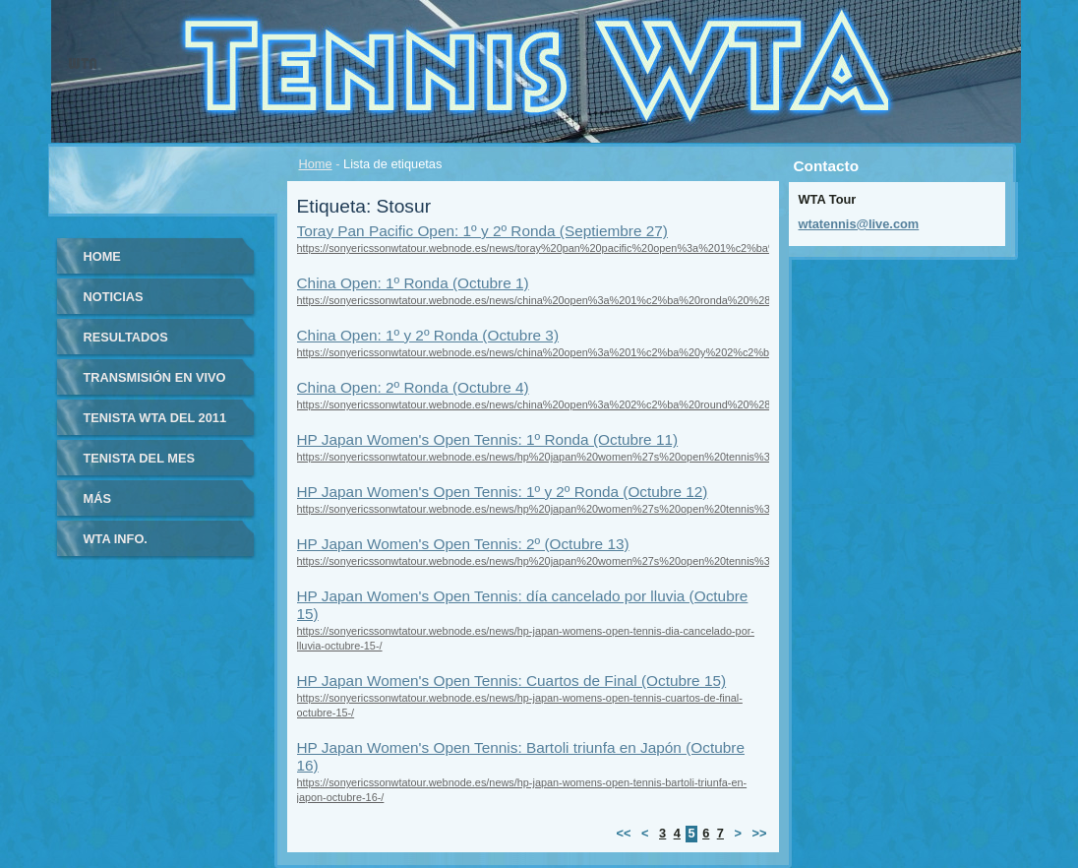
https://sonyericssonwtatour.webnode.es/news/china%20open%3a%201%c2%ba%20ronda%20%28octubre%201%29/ (578, 300)
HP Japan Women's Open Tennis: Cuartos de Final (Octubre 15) (512, 680)
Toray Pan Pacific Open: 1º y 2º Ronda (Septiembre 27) (482, 230)
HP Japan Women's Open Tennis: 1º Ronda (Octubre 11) (488, 439)
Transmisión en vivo (155, 377)
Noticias (114, 296)
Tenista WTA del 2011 (155, 417)
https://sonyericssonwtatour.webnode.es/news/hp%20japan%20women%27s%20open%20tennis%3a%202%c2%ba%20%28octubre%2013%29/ (639, 561)
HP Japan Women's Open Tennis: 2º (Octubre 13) (463, 543)
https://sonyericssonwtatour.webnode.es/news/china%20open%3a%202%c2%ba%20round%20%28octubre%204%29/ (578, 404)
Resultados (126, 337)
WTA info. (116, 538)
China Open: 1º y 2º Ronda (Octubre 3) (428, 335)
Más (97, 498)
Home (315, 163)
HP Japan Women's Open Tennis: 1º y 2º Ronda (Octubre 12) (502, 491)
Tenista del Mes (140, 458)
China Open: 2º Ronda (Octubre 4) (413, 387)
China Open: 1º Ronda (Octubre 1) (413, 283)
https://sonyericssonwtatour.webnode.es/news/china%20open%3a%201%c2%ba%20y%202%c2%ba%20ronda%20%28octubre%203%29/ (626, 352)
